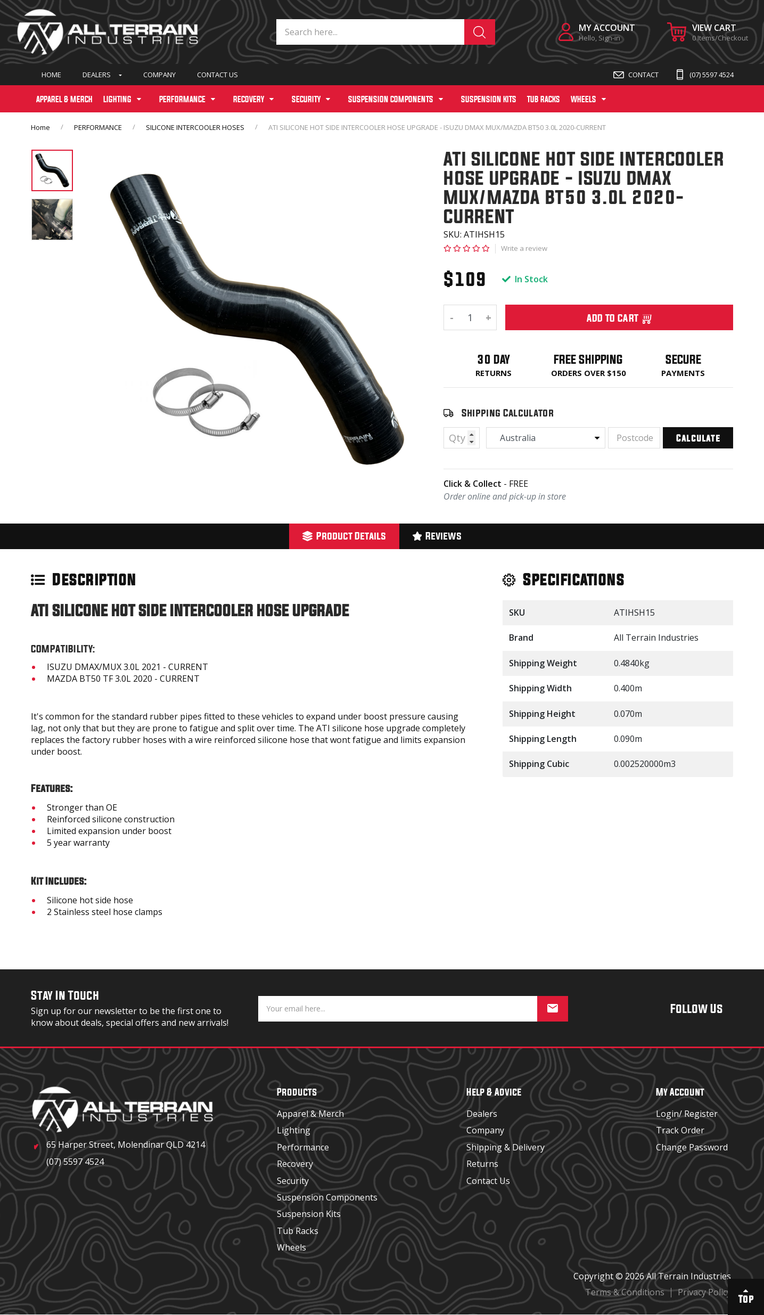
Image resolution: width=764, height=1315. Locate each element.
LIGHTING (117, 99)
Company (159, 74)
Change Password (692, 1147)
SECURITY (306, 99)
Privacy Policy (704, 1292)
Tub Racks (297, 1231)
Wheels (291, 1247)
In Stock (525, 279)
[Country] (545, 437)
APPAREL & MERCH (64, 99)
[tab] (344, 536)
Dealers (97, 74)
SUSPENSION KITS (488, 99)
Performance (303, 1147)
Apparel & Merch (310, 1114)
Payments (683, 372)
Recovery (295, 1164)
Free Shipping (588, 359)
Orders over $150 (588, 372)
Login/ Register (687, 1114)
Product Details (344, 535)
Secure (683, 359)
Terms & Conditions (624, 1292)
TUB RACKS (543, 99)
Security (293, 1181)
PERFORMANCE (182, 99)
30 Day (493, 359)
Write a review (524, 248)
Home (51, 74)
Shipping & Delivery (505, 1147)
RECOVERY (248, 99)
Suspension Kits (309, 1214)
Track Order (680, 1130)
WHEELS (583, 99)
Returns (493, 372)
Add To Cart (620, 317)
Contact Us (217, 74)
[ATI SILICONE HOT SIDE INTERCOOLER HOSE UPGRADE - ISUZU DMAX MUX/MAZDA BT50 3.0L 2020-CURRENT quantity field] (470, 317)
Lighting (293, 1130)
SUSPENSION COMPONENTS (390, 99)
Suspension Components (327, 1197)
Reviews (437, 535)
